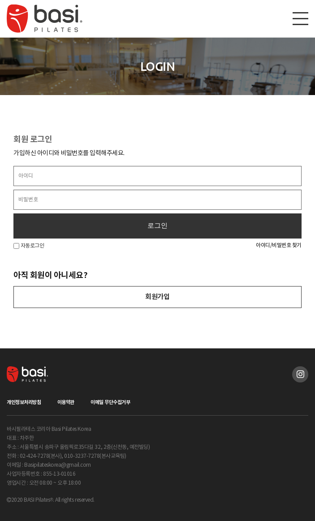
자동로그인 (28, 246)
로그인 (157, 225)
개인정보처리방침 (24, 402)
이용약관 (65, 402)
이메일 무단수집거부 (110, 402)
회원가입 (157, 297)
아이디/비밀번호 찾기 (279, 245)
